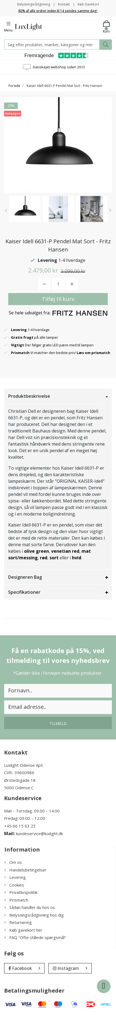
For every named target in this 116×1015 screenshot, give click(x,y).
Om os (13, 862)
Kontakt (64, 4)
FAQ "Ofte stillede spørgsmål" (35, 937)
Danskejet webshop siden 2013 (59, 67)
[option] (25, 209)
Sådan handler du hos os (29, 907)
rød (43, 558)
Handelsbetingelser (25, 870)
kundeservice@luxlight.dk (39, 833)
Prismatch (16, 900)
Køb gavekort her (23, 930)
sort (54, 558)
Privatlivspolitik (20, 892)
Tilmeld (58, 723)
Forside (14, 85)
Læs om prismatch (93, 352)
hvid (76, 558)
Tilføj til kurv (58, 299)
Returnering (18, 922)
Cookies (14, 885)
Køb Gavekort (88, 4)
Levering (15, 877)
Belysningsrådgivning (33, 4)
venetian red (65, 551)
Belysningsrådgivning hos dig (34, 915)
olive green (36, 551)
